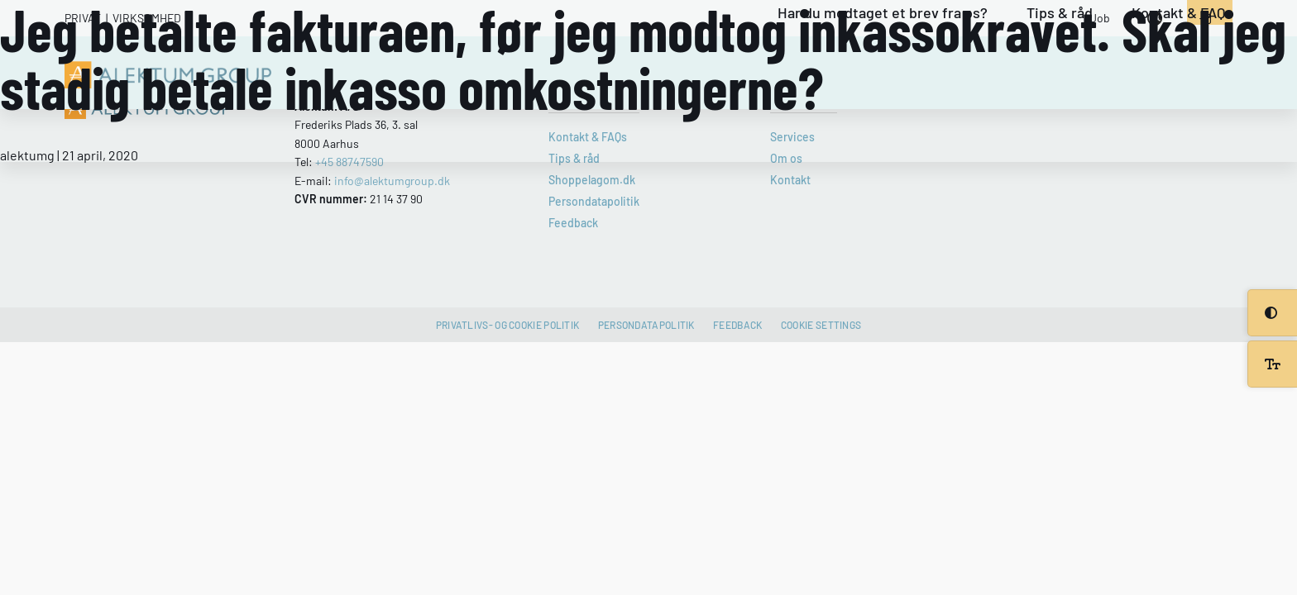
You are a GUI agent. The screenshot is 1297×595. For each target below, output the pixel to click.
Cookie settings (821, 325)
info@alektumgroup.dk (392, 181)
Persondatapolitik (593, 201)
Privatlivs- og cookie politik (508, 325)
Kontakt (790, 180)
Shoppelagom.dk (591, 180)
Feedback (573, 223)
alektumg (27, 155)
